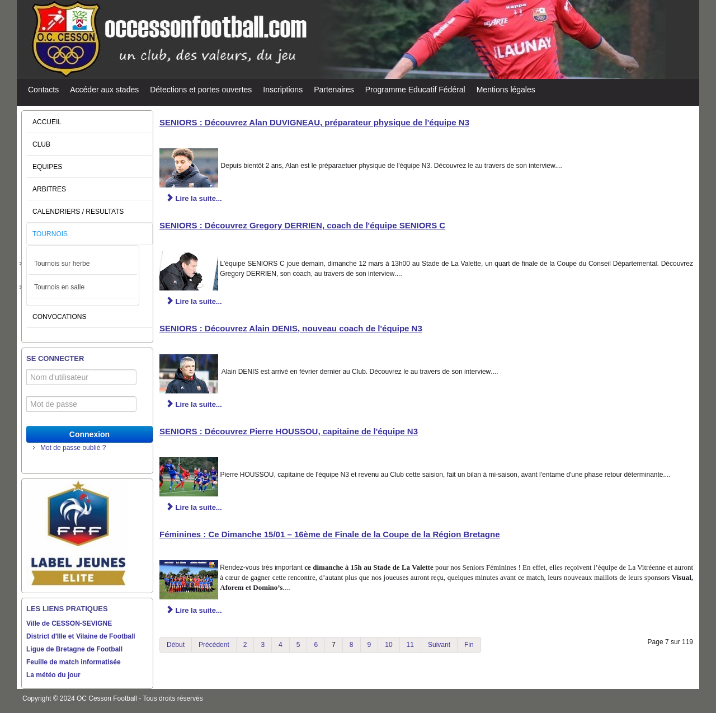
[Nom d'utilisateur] (81, 377)
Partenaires (334, 89)
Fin (469, 645)
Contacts (43, 89)
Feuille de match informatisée (73, 662)
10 (388, 645)
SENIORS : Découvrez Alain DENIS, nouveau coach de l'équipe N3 (290, 328)
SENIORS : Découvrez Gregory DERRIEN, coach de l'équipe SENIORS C (302, 225)
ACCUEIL (47, 122)
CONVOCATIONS (59, 317)
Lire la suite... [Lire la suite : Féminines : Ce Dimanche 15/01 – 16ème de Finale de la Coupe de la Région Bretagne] (194, 610)
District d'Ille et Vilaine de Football (80, 636)
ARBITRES (49, 189)
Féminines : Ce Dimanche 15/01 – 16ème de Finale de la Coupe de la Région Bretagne (329, 534)
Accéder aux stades (104, 89)
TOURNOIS (50, 234)
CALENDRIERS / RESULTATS (78, 211)
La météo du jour (53, 675)
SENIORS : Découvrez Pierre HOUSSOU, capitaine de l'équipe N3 (288, 431)
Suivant (439, 645)
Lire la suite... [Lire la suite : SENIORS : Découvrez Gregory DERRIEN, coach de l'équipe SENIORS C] (194, 301)
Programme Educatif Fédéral (415, 89)
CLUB (41, 144)
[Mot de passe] (81, 404)
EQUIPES (47, 167)
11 (410, 645)
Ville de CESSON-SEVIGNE (69, 623)
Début (176, 645)
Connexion (89, 434)
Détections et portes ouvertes (201, 89)
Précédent (214, 645)
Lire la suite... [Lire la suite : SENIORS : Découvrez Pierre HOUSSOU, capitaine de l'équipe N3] (194, 507)
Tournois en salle (59, 287)
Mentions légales (506, 89)
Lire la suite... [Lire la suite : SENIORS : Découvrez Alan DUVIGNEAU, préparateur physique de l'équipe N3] (194, 198)
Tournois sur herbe (62, 264)
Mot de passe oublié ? (73, 448)
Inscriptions (283, 89)
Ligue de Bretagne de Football (74, 649)
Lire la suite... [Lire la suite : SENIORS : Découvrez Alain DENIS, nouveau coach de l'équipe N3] (194, 404)
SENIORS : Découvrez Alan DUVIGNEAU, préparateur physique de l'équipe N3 (314, 122)
